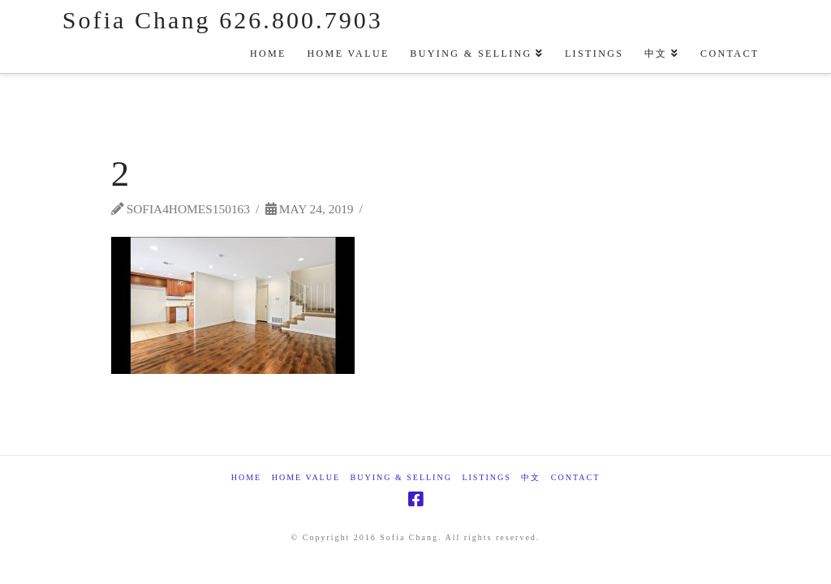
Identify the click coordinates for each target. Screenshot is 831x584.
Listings (486, 477)
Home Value (306, 477)
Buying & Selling (401, 477)
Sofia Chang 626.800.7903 (222, 20)
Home (246, 477)
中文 (530, 477)
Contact (575, 477)
